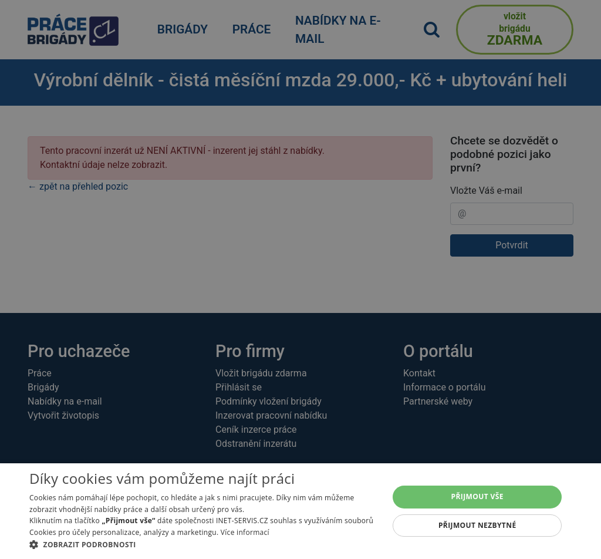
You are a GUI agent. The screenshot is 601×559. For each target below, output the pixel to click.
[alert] (300, 279)
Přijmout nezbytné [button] (477, 525)
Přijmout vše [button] (477, 496)
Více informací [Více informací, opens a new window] (245, 532)
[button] (203, 544)
